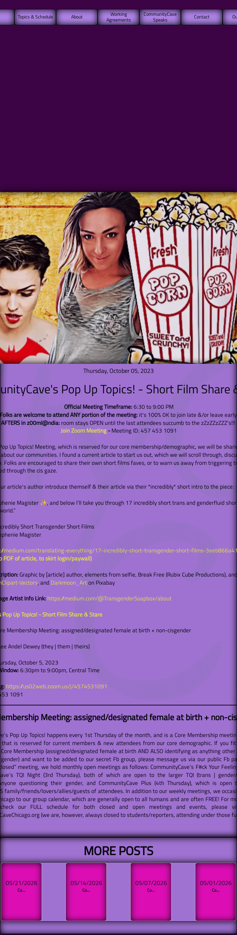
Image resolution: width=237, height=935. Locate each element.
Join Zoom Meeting (83, 430)
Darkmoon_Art (69, 582)
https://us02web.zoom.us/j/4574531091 (56, 686)
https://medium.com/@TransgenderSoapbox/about (109, 598)
